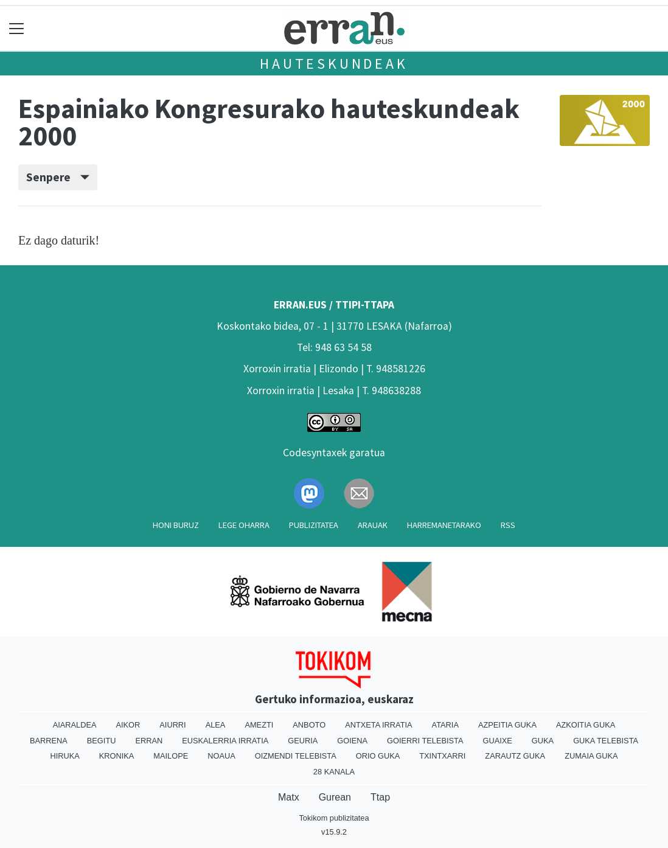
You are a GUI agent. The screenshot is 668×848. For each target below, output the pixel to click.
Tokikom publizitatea (334, 817)
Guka (543, 740)
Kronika (116, 755)
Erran (148, 740)
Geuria (303, 740)
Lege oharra (244, 525)
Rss (508, 525)
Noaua (221, 755)
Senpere (57, 177)
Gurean (335, 797)
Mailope (170, 755)
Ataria (445, 724)
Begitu (101, 740)
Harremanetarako (444, 525)
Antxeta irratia (378, 724)
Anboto (309, 724)
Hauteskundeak (334, 63)
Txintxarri (442, 755)
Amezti (259, 724)
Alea (216, 724)
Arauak (373, 525)
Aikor (128, 724)
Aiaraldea (75, 724)
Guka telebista (605, 740)
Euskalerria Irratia (225, 740)
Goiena (352, 740)
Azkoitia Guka (585, 724)
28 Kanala (334, 771)
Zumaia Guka (591, 755)
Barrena (49, 740)
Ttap (380, 797)
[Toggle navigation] (17, 28)
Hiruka (64, 755)
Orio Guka (378, 755)
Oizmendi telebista (295, 755)
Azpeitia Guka (507, 724)
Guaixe (497, 740)
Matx (288, 797)
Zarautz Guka (515, 755)
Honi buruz (176, 525)
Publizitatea (313, 525)
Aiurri (172, 724)
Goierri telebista (425, 740)
